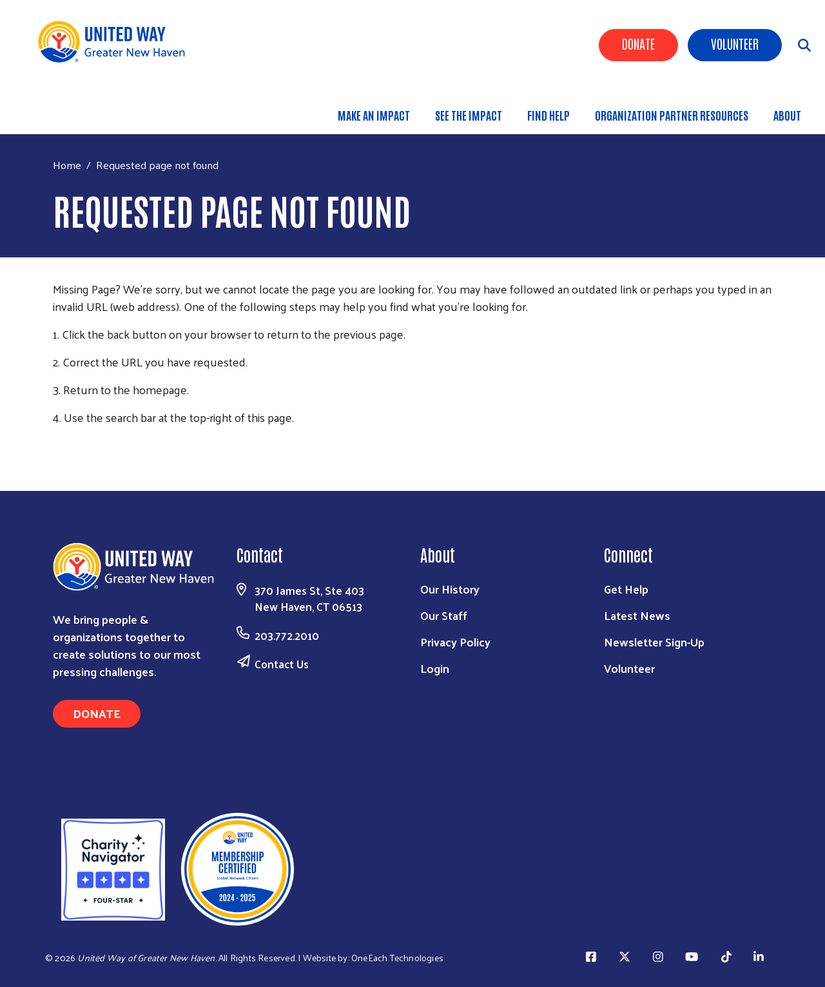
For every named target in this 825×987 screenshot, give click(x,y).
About (787, 115)
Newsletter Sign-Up (654, 642)
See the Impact (468, 115)
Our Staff (443, 615)
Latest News (637, 615)
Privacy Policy (455, 642)
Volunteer (735, 43)
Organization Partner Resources (671, 115)
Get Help (626, 589)
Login (434, 668)
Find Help (548, 115)
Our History (450, 589)
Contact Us (282, 663)
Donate (638, 43)
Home (67, 165)
